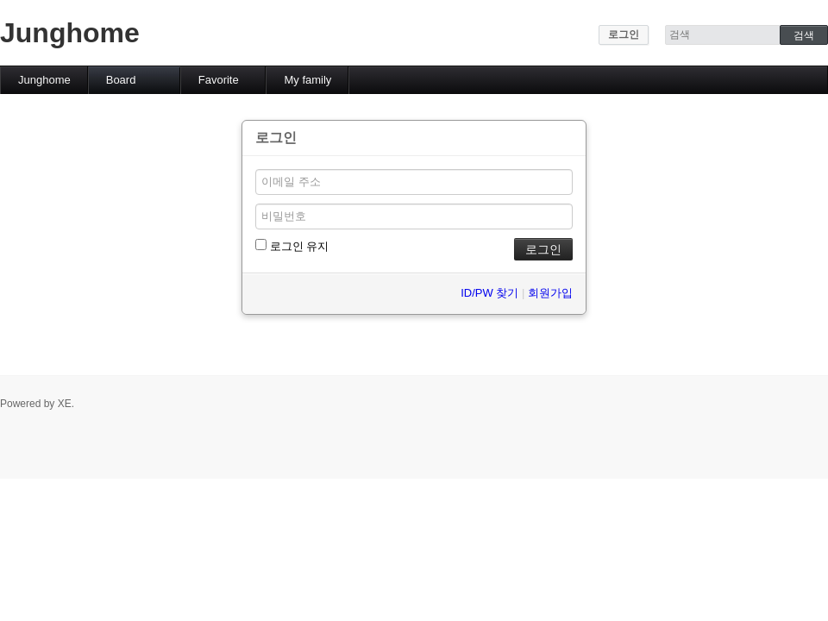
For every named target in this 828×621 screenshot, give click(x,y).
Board (121, 79)
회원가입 (550, 292)
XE (65, 404)
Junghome (70, 32)
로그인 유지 (292, 246)
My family (307, 79)
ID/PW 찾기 (489, 292)
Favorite (218, 79)
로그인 (623, 34)
